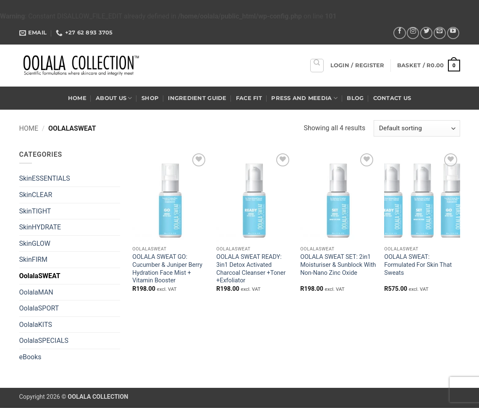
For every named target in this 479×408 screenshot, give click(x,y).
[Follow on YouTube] (453, 33)
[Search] (317, 65)
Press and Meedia (304, 98)
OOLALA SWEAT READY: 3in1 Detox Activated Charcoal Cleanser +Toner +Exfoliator (250, 268)
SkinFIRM (33, 259)
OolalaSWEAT (39, 276)
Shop (150, 98)
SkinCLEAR (35, 195)
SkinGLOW (35, 243)
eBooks (30, 357)
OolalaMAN (36, 292)
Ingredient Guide (197, 98)
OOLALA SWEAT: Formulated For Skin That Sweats (418, 264)
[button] (357, 65)
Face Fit (249, 98)
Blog (355, 98)
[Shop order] (417, 128)
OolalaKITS (35, 325)
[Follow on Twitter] (426, 33)
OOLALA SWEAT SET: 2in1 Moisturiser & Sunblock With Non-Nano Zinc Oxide (338, 264)
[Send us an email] (440, 33)
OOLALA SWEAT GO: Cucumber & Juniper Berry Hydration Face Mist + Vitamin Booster (167, 268)
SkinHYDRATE (40, 227)
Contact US (392, 98)
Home (77, 98)
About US (114, 98)
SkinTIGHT (35, 211)
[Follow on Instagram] (413, 33)
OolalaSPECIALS (43, 341)
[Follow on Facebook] (399, 33)
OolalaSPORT (39, 308)
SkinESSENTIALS (44, 178)
